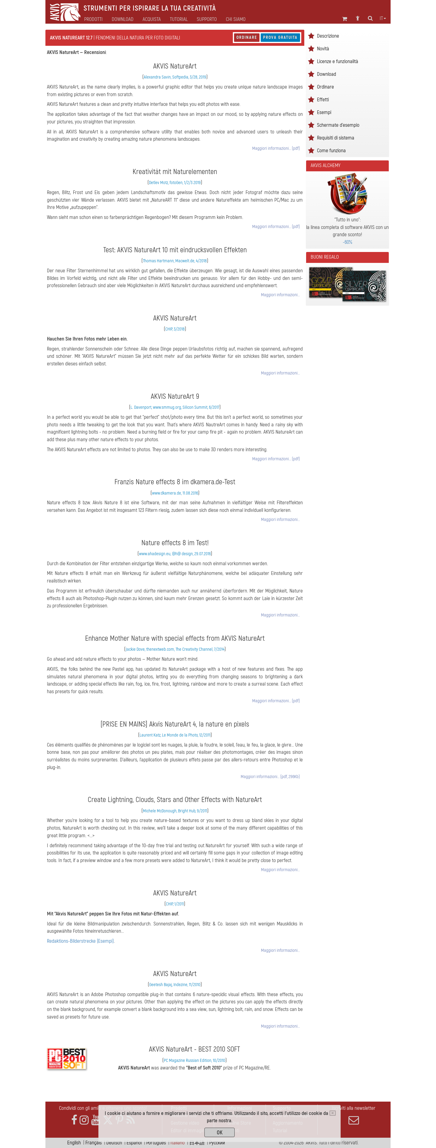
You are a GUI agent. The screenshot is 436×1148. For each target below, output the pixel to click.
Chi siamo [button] (236, 19)
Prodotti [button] (93, 19)
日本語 (197, 1143)
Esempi (324, 112)
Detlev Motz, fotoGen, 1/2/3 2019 (175, 183)
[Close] (332, 1113)
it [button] (383, 18)
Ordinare (246, 37)
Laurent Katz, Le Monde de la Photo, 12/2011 (175, 735)
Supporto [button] (207, 19)
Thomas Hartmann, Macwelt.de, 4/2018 (175, 261)
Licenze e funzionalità (337, 61)
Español (134, 1143)
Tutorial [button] (179, 19)
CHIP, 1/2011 (175, 904)
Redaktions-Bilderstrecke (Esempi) (80, 941)
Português (156, 1143)
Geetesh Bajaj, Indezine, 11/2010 (174, 985)
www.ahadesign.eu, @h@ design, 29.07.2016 (175, 554)
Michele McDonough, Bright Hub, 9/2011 (175, 811)
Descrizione (328, 36)
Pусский (217, 1143)
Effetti (323, 99)
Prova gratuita (280, 37)
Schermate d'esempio (338, 125)
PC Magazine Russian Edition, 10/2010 (194, 1060)
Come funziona (331, 150)
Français (93, 1143)
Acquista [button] (152, 19)
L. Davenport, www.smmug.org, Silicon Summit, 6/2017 (174, 407)
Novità (323, 48)
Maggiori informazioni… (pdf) (276, 148)
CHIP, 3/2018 (175, 329)
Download (123, 19)
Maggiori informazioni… (280, 295)
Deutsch (114, 1143)
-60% (347, 242)
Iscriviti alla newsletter (354, 1115)
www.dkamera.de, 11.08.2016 (175, 493)
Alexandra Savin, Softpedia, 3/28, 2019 (175, 77)
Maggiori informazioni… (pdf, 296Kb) (270, 777)
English (74, 1143)
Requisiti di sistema (335, 138)
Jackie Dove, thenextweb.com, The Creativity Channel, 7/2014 (175, 649)
